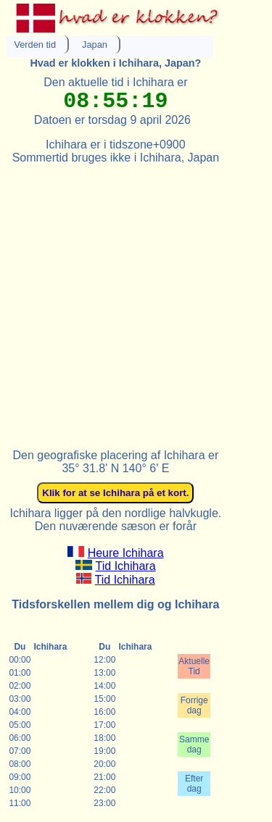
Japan (94, 44)
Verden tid (35, 44)
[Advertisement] (136, 300)
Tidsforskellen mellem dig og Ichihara (115, 604)
